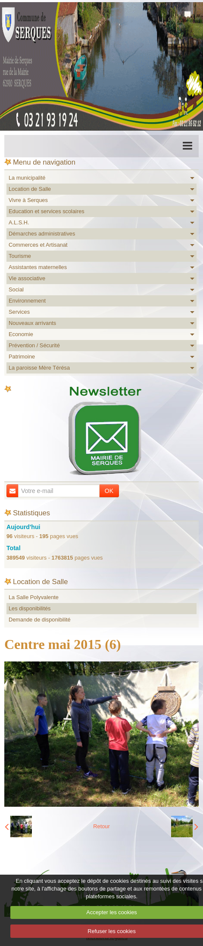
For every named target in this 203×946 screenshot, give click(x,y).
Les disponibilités (29, 608)
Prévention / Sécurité (34, 345)
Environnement (27, 300)
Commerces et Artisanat (38, 245)
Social (16, 289)
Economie (21, 334)
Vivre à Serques (28, 200)
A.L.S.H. (19, 222)
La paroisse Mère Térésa (39, 367)
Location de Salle (30, 189)
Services (19, 312)
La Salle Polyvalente (34, 597)
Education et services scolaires (46, 211)
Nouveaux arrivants (32, 323)
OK (109, 490)
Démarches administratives (42, 233)
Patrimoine (22, 356)
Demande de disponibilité (40, 619)
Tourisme (20, 256)
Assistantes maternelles (38, 267)
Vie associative (27, 278)
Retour (101, 826)
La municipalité (27, 178)
